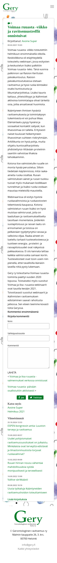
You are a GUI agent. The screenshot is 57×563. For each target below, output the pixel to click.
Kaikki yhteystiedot (28, 548)
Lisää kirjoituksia (17, 499)
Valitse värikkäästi (18, 479)
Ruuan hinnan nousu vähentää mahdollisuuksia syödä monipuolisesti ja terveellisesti (25, 466)
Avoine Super (29, 41)
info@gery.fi (28, 544)
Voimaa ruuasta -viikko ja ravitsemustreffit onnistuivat (27, 31)
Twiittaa (36, 397)
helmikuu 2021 (16, 411)
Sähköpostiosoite (16, 333)
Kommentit (13, 345)
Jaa (21, 397)
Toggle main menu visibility (52, 6)
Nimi (10, 321)
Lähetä (12, 372)
